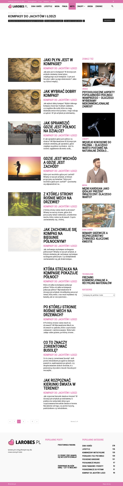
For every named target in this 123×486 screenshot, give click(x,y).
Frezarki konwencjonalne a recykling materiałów (97, 280)
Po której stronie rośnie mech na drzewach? (59, 311)
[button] (112, 6)
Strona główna (32, 1)
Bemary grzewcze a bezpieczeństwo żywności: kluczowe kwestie (95, 237)
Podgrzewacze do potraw (92, 470)
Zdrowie (98, 6)
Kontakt (53, 1)
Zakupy (81, 6)
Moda (57, 6)
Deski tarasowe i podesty (92, 466)
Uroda (90, 6)
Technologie (87, 274)
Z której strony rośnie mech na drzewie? (58, 198)
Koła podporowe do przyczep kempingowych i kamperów (26, 21)
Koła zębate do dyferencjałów (53, 21)
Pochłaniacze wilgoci (91, 463)
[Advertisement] (61, 39)
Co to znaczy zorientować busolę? (55, 346)
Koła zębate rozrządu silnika (73, 21)
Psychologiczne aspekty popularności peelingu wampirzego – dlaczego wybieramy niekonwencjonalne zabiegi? (98, 99)
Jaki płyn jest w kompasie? (58, 62)
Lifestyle (48, 6)
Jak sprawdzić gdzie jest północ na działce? (59, 127)
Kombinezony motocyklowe (93, 453)
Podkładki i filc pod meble (93, 456)
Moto (72, 6)
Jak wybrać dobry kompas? (59, 93)
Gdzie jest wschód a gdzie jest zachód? (60, 162)
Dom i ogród (36, 6)
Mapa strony (107, 484)
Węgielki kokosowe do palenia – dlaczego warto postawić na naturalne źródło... (96, 146)
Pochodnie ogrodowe (90, 459)
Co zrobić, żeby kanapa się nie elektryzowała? (67, 456)
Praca (64, 6)
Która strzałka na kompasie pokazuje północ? (60, 273)
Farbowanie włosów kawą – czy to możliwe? (67, 467)
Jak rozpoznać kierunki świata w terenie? (59, 384)
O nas (40, 1)
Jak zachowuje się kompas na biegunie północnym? (60, 235)
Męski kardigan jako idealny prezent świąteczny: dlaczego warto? (96, 193)
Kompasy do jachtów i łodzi (60, 68)
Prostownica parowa (66, 445)
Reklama (46, 1)
